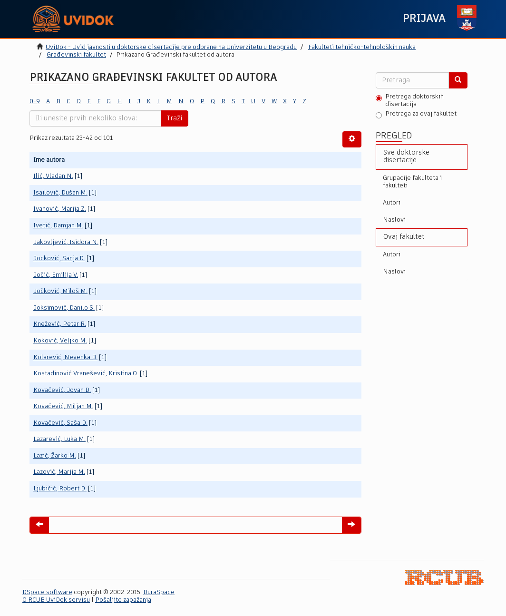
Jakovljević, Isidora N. (65, 242)
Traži (174, 118)
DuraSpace (159, 592)
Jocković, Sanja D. (59, 258)
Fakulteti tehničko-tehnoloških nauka (362, 47)
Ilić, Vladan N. (53, 176)
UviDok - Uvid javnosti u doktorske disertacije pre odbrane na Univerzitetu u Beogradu (171, 47)
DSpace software (47, 592)
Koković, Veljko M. (60, 341)
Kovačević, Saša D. (60, 423)
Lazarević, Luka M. (59, 439)
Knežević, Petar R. (59, 324)
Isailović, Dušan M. (60, 193)
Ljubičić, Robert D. (60, 489)
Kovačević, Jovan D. (62, 390)
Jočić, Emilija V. (55, 275)
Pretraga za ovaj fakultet (416, 114)
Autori (391, 203)
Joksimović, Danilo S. (64, 308)
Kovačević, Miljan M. (63, 406)
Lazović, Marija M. (59, 472)
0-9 (34, 101)
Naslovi (394, 220)
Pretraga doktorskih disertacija (410, 101)
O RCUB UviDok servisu (56, 600)
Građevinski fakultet (76, 55)
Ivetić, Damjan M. (58, 226)
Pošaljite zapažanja (123, 600)
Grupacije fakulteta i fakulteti (412, 182)
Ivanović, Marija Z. (59, 209)
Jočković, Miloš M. (60, 291)
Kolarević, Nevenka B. (65, 357)
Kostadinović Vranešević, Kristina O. (85, 374)
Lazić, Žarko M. (54, 456)
